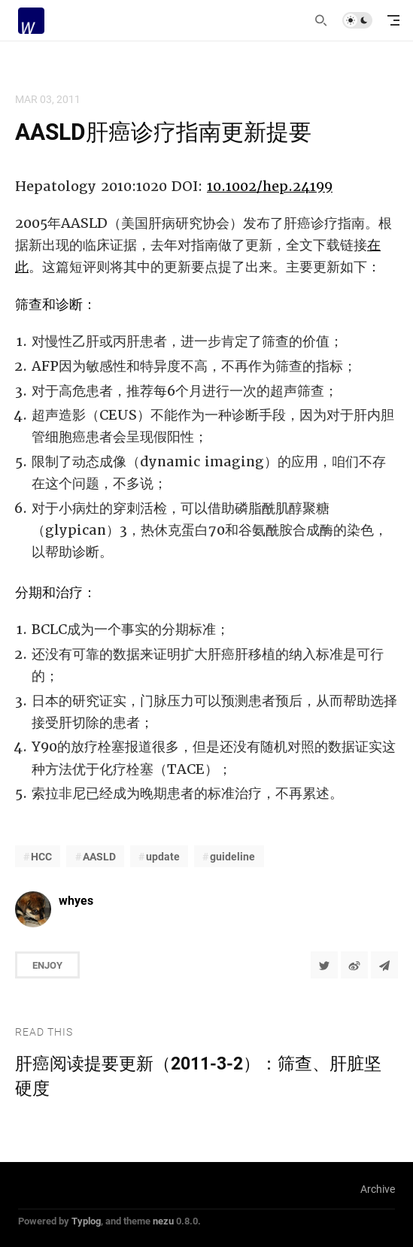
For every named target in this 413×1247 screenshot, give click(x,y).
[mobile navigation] (393, 20)
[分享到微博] (354, 964)
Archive (377, 1189)
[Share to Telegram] (384, 964)
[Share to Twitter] (324, 964)
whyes (76, 900)
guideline (232, 856)
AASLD (99, 856)
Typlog (86, 1220)
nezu (163, 1220)
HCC (41, 856)
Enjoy (47, 965)
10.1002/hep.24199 (270, 186)
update (163, 856)
